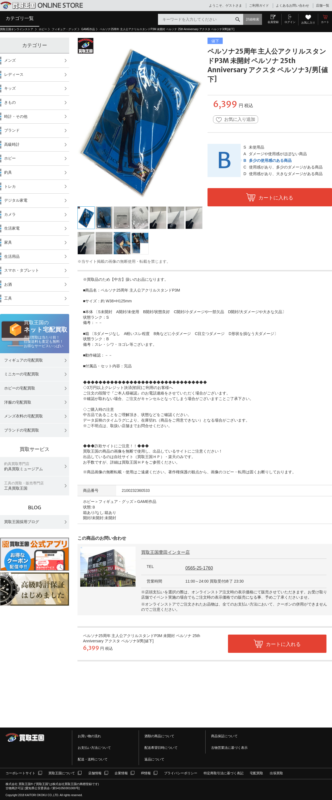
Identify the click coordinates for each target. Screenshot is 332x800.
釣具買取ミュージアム (23, 466)
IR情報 (146, 773)
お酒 (8, 284)
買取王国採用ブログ (21, 522)
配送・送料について (93, 759)
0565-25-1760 (199, 568)
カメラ (10, 214)
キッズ (10, 88)
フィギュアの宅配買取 (23, 360)
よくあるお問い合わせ (292, 5)
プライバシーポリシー (180, 773)
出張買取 (276, 773)
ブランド (12, 130)
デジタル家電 (15, 200)
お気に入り (308, 22)
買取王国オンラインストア (17, 29)
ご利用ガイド (259, 5)
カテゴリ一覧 (20, 18)
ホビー (43, 29)
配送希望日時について (161, 748)
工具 (8, 298)
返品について (154, 759)
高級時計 (12, 144)
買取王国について (61, 773)
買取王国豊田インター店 (165, 552)
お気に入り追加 (235, 119)
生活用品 (12, 256)
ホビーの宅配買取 (19, 388)
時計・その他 (15, 116)
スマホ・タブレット (21, 270)
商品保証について (224, 736)
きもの (10, 102)
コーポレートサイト (20, 773)
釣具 (8, 172)
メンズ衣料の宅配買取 (23, 416)
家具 (8, 242)
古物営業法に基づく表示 (229, 748)
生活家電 (12, 228)
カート (325, 22)
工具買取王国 (24, 486)
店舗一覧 (322, 5)
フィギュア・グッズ (64, 29)
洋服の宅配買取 (17, 402)
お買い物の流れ (89, 736)
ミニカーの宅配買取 (21, 374)
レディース (14, 74)
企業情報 (121, 773)
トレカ (10, 186)
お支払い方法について (94, 748)
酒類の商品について (159, 736)
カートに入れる (275, 197)
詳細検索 (252, 19)
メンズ (10, 60)
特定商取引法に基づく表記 (223, 773)
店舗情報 (95, 773)
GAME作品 (88, 29)
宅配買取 (256, 773)
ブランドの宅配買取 (21, 430)
